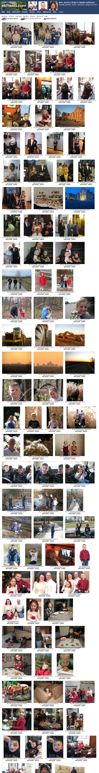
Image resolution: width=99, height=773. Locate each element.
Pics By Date (12, 16)
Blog (8, 12)
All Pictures (33, 16)
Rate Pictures (26, 16)
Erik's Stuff (16, 12)
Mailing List (47, 12)
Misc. (55, 12)
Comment (20, 47)
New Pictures (5, 16)
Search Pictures (40, 16)
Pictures (25, 12)
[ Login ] (46, 16)
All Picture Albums (12, 18)
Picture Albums (19, 16)
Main (3, 12)
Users (39, 12)
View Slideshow (52, 18)
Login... (61, 12)
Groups (32, 12)
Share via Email (13, 47)
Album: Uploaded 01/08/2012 (33, 18)
